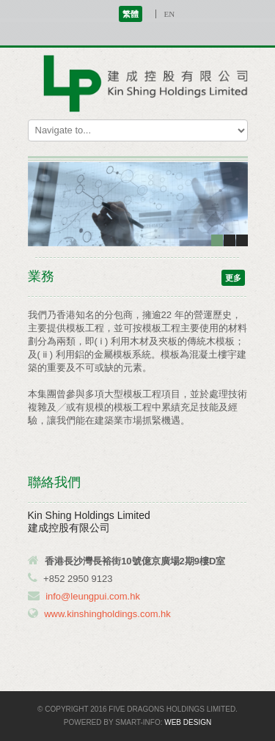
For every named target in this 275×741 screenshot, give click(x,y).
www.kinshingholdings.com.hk (107, 613)
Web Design (187, 722)
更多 (233, 277)
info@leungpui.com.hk (92, 596)
